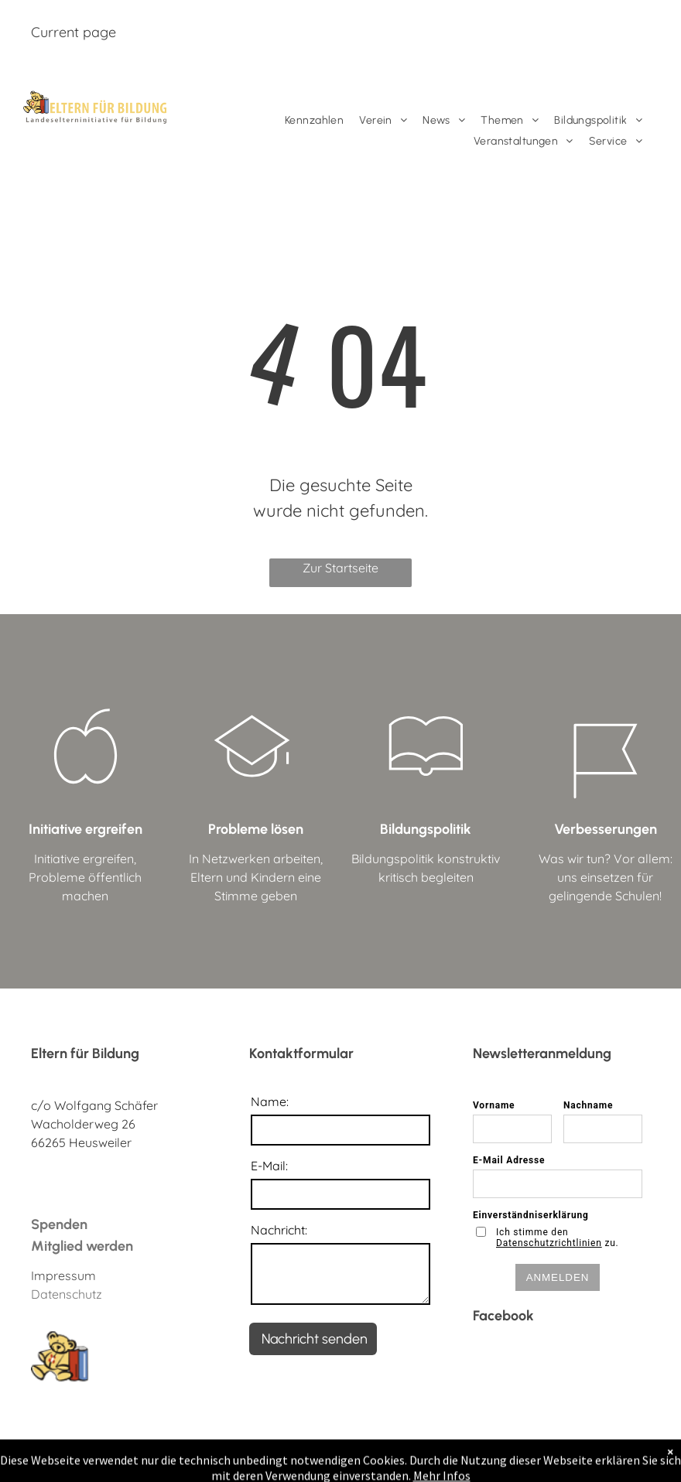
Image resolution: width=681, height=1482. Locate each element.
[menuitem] (314, 120)
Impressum (63, 1275)
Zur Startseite (340, 567)
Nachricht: (279, 1230)
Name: (270, 1101)
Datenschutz (66, 1294)
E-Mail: (269, 1165)
